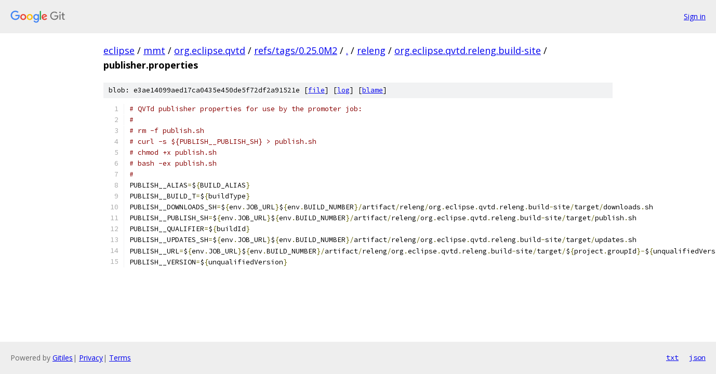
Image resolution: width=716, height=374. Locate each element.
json (697, 357)
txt (672, 357)
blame (372, 90)
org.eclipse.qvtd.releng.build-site (467, 50)
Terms (120, 358)
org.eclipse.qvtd (209, 50)
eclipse (119, 50)
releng (371, 50)
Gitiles (62, 358)
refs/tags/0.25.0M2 (295, 50)
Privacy (91, 358)
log (343, 90)
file (316, 90)
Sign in (695, 16)
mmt (154, 50)
